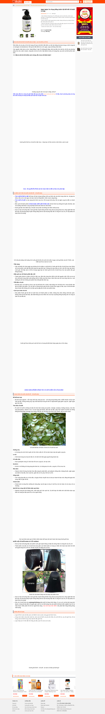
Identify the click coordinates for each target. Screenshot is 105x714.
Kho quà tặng (14, 707)
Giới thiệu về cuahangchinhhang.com (48, 708)
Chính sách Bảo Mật (29, 703)
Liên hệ (13, 710)
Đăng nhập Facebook (45, 705)
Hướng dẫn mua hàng (29, 705)
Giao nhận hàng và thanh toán (31, 707)
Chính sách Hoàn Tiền (29, 710)
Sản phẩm (14, 705)
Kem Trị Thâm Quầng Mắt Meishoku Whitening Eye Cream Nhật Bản (19, 692)
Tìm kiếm (42, 710)
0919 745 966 (89, 2)
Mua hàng (24, 695)
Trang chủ (14, 703)
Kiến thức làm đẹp (15, 708)
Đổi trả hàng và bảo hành (30, 708)
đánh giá (53, 13)
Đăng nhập (43, 703)
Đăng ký (42, 707)
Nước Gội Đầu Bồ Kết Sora (49, 94)
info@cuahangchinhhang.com (65, 708)
